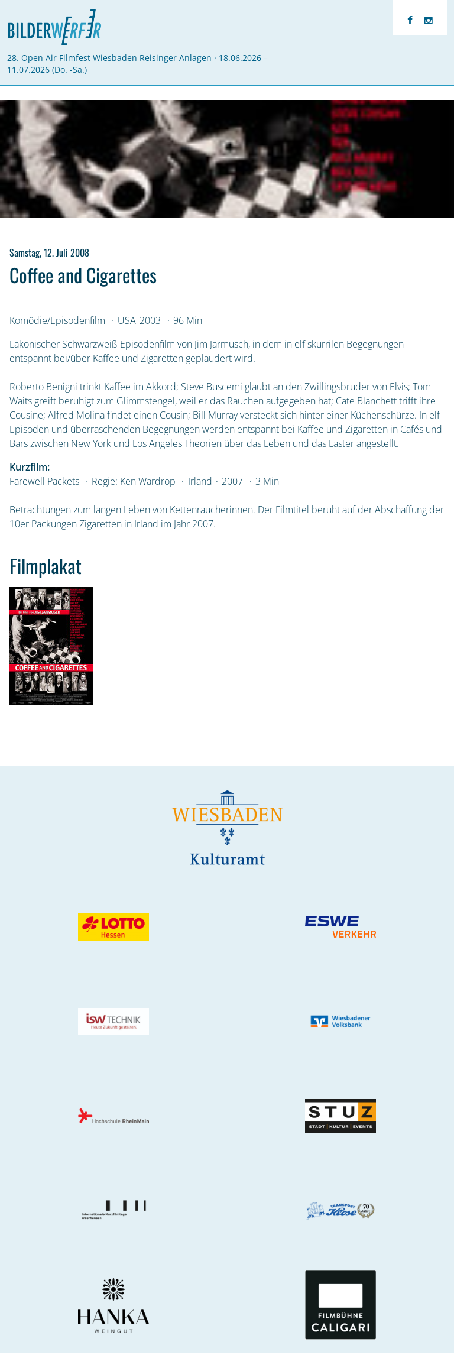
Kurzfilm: (29, 467)
